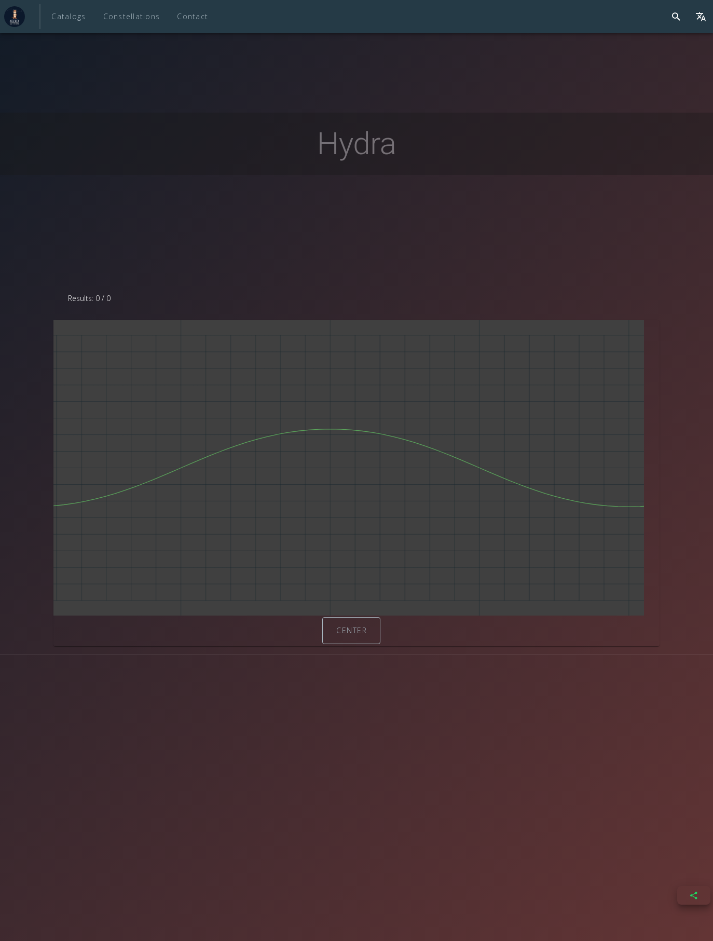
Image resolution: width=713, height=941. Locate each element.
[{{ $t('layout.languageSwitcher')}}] (700, 16)
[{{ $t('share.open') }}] (693, 895)
